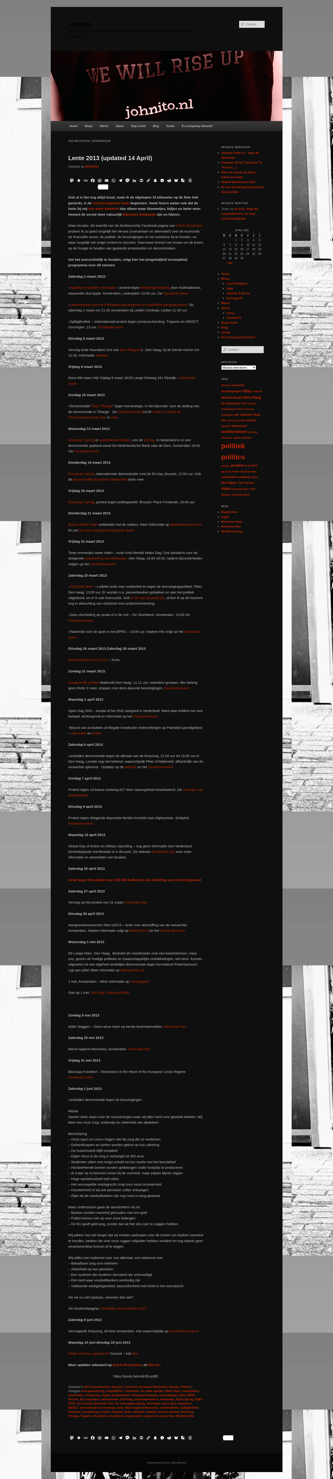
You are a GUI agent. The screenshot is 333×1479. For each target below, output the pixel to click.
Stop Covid (138, 126)
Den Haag (126, 1399)
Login (225, 517)
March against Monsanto (141, 1407)
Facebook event (80, 1077)
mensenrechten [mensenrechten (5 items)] (236, 420)
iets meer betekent (103, 209)
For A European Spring (130, 1403)
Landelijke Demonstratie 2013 (123, 1308)
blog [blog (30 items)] (247, 391)
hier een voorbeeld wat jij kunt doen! (106, 530)
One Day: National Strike (110, 992)
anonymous (93, 1395)
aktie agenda (154, 1391)
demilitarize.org (163, 852)
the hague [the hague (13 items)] (228, 483)
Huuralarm (185, 1403)
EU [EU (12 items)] (223, 403)
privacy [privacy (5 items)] (225, 465)
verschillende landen (114, 440)
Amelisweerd (190, 1391)
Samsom (139, 1412)
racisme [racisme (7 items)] (226, 471)
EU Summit (84, 1403)
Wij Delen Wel (185, 1416)
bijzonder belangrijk (139, 214)
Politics (185, 1387)
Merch (104, 126)
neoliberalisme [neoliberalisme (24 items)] (234, 432)
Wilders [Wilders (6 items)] (226, 494)
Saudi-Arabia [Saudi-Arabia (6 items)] (248, 471)
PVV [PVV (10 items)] (255, 465)
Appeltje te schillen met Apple (93, 287)
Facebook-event (175, 293)
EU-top (149, 440)
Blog (156, 126)
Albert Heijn (172, 1391)
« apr (229, 262)
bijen (182, 1395)
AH (143, 1391)
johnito (80, 24)
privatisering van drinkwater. (106, 558)
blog (114, 1387)
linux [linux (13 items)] (256, 414)
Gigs (229, 288)
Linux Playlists (236, 283)
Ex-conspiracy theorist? (197, 126)
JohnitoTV (233, 318)
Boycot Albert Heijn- (83, 524)
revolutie (117, 1412)
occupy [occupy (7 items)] (253, 431)
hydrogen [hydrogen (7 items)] (227, 414)
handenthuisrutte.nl (184, 1331)
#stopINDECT (115, 1391)
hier (135, 1353)
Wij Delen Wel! (81, 586)
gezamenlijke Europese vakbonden (100, 479)
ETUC (72, 1403)
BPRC (191, 1395)
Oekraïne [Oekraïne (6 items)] (226, 437)
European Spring (81, 440)
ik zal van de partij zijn (148, 598)
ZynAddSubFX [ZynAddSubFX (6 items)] (241, 494)
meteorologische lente (110, 203)
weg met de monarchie (159, 1416)
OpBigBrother (189, 1407)
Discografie (234, 298)
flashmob (100, 1403)
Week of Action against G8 (88, 1353)
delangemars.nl (132, 970)
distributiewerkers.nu (186, 524)
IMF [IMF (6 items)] (237, 414)
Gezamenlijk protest (83, 682)
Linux (230, 313)
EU (121, 1387)
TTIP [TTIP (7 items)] (240, 482)
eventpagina (139, 981)
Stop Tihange (102, 406)
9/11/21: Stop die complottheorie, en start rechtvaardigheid (239, 213)
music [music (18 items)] (252, 420)
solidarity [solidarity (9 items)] (244, 477)
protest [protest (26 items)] (237, 465)
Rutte (128, 1412)
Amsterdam (76, 1395)
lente (120, 1407)
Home (74, 126)
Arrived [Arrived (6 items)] (225, 385)
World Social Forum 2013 (88, 660)
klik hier (154, 1365)
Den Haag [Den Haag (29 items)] (252, 397)
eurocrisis (131, 1387)
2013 (87, 1387)
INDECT (73, 1407)
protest (105, 1412)
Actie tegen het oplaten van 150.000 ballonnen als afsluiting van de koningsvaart (134, 880)
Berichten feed (231, 521)
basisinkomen (101, 1387)
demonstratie (110, 1399)
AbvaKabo (132, 1391)
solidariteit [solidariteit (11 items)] (229, 477)
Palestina (74, 1412)
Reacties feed (231, 526)
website (102, 355)
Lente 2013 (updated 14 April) (110, 158)
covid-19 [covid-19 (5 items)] (257, 391)
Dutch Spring (184, 1399)
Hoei (114, 417)
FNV (110, 1403)
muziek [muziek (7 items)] (226, 425)
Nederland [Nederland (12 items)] (239, 426)
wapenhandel (134, 1416)
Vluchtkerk (116, 1416)
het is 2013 (169, 1403)
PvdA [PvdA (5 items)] (247, 465)
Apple (106, 1395)
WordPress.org (232, 531)
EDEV (199, 1399)
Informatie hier (174, 1026)
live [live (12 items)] (224, 420)
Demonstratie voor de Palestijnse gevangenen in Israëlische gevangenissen (128, 305)
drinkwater (167, 1399)
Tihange (73, 1416)
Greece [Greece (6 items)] (251, 403)
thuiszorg (187, 1412)
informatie (78, 733)
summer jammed (168, 1412)
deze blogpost (130, 350)
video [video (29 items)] (226, 488)
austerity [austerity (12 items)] (237, 385)
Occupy (174, 1387)
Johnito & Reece (238, 293)
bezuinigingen (168, 1395)
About (120, 126)
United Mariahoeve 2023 (238, 182)
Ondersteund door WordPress (166, 1462)
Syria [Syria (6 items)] (254, 477)
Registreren (229, 512)
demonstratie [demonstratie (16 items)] (231, 397)
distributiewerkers (147, 1399)
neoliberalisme (169, 1407)
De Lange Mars (90, 1399)
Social (170, 126)
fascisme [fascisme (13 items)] (233, 403)
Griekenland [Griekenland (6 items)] (228, 409)
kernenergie (108, 1407)
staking (151, 1412)
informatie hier (135, 902)
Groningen (153, 1403)
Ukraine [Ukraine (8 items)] (249, 483)
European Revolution (153, 1387)
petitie (96, 733)
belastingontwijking (155, 287)
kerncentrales (89, 1407)
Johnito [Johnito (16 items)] (246, 414)
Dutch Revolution (189, 225)
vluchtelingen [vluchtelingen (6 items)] (240, 489)
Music (89, 126)
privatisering (90, 1412)
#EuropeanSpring (93, 1391)
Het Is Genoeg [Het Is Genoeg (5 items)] (245, 409)
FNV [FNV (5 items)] (243, 403)
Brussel (73, 1399)
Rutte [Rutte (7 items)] (235, 471)
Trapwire (86, 1416)
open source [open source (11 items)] (242, 437)
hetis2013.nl (139, 930)
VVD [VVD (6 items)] (252, 489)
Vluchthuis (100, 1416)
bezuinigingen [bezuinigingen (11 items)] (231, 391)
